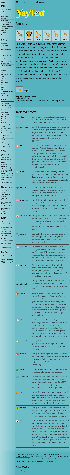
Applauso (3, 85)
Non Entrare (4, 82)
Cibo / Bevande (5, 114)
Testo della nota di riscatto (6, 50)
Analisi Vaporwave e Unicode (7, 163)
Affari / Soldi (4, 137)
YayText (23, 471)
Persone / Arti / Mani (7, 108)
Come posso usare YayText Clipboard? (6, 232)
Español (9, 256)
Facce (2, 72)
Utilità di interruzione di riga (7, 92)
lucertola (22, 234)
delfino (22, 117)
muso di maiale (25, 216)
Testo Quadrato (5, 35)
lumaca (22, 293)
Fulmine (3, 70)
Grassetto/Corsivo (6, 9)
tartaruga (22, 408)
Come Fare (6, 187)
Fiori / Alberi (4, 112)
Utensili (3, 139)
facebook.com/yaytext (23, 456)
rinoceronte (23, 377)
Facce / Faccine (5, 103)
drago (21, 369)
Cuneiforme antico (6, 65)
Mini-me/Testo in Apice (6, 75)
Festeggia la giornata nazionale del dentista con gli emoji (7, 180)
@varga (39, 461)
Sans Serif (4, 43)
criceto (21, 145)
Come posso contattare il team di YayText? (6, 236)
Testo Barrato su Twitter (5, 208)
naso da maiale (24, 200)
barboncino (23, 247)
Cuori (2, 87)
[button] (17, 2)
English (3, 256)
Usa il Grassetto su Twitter (6, 202)
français (3, 259)
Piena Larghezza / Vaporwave (6, 46)
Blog (3, 150)
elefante (22, 172)
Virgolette (4, 89)
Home (3, 2)
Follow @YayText (6, 247)
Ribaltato (3, 30)
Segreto (3, 80)
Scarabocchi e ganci (6, 53)
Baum (2, 68)
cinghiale (22, 187)
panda (21, 421)
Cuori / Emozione (6, 105)
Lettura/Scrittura (5, 135)
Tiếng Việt (10, 262)
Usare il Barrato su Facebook (6, 199)
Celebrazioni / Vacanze (5, 121)
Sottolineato (4, 20)
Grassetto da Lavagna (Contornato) (7, 27)
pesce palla (23, 341)
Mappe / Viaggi (5, 144)
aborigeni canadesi (6, 61)
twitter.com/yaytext (53, 454)
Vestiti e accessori (6, 128)
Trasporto (3, 116)
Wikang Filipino (3, 262)
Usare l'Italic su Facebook (5, 195)
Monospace (4, 18)
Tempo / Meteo (5, 119)
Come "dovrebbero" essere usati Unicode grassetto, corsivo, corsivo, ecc (6, 157)
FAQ (3, 218)
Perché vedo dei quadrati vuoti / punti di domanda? (7, 227)
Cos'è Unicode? (5, 224)
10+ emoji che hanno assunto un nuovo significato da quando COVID (7, 169)
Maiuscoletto (4, 37)
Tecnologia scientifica (7, 133)
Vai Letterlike (5, 63)
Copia (26, 91)
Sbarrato (3, 14)
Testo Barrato (5, 16)
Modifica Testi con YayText (6, 212)
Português (10, 259)
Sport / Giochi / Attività (5, 125)
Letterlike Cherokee (6, 59)
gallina (21, 320)
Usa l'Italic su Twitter (7, 206)
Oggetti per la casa (6, 142)
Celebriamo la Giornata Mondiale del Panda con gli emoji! (7, 175)
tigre (21, 392)
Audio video (4, 131)
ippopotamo (23, 127)
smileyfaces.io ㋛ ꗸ (6, 243)
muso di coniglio (22, 284)
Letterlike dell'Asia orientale (6, 56)
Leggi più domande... (9, 240)
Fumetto (3, 32)
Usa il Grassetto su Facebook (6, 191)
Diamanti (3, 78)
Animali (3, 110)
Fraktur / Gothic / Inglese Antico (6, 23)
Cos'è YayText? (5, 221)
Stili (3, 6)
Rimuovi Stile (5, 95)
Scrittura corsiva (5, 12)
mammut (22, 354)
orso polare (23, 265)
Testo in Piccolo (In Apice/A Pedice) (6, 40)
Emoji (4, 99)
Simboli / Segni (5, 146)
